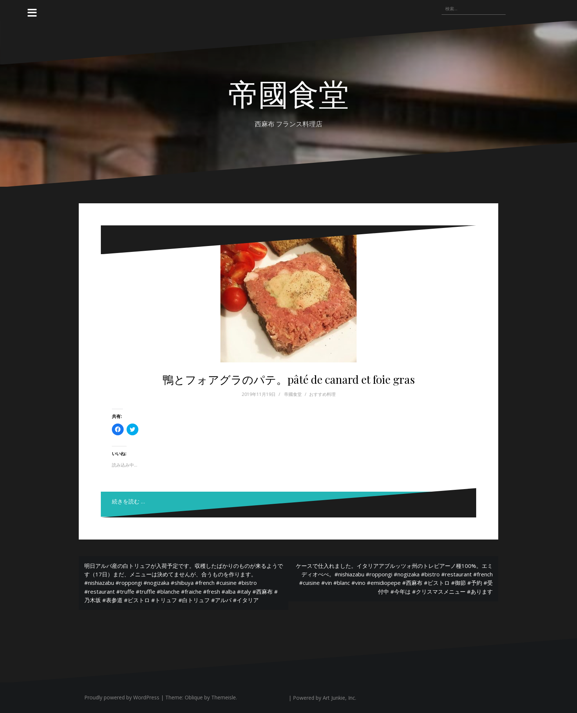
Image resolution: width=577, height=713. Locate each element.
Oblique (194, 697)
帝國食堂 (288, 93)
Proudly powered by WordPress (121, 697)
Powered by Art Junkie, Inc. (324, 697)
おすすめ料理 (322, 394)
